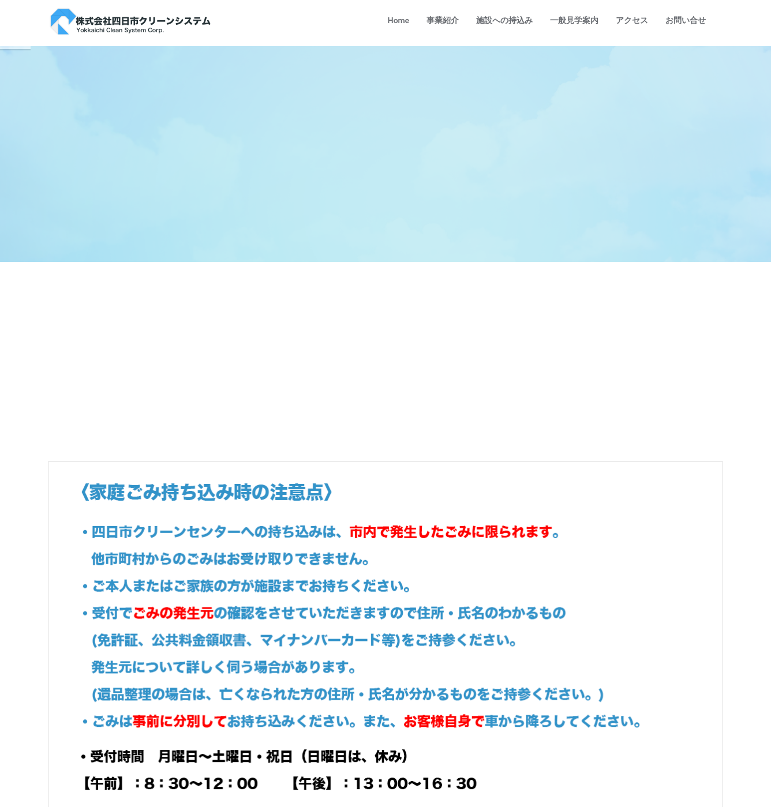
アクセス (632, 20)
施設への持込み (504, 20)
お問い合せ (685, 20)
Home (398, 20)
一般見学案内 (574, 20)
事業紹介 (442, 20)
